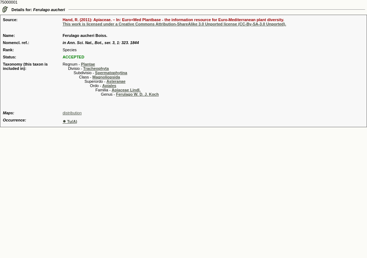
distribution (72, 113)
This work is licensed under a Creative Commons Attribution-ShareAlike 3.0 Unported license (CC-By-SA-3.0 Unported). (174, 24)
